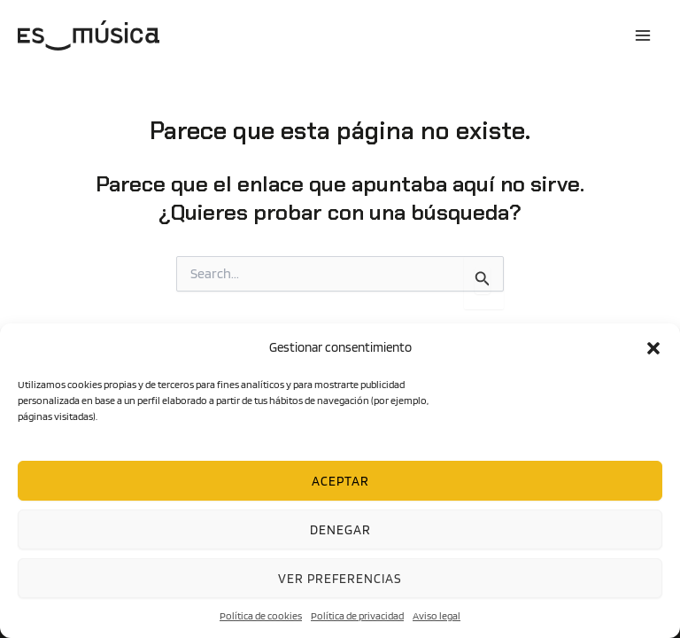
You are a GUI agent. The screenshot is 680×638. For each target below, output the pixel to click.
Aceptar (340, 481)
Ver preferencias (340, 579)
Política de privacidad (357, 615)
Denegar (340, 530)
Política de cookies (261, 615)
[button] (653, 348)
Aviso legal (436, 615)
